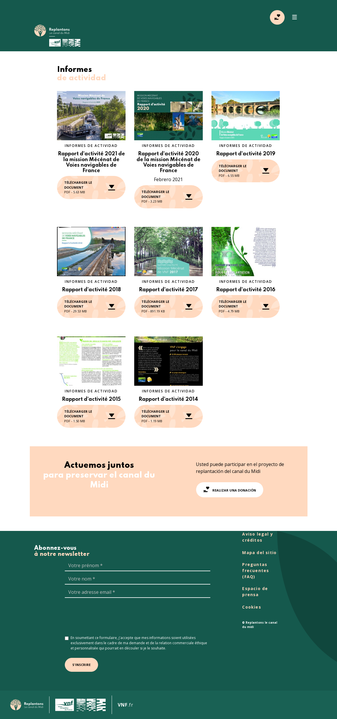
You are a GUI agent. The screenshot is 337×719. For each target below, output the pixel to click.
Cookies (251, 607)
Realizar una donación (229, 489)
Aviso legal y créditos (257, 537)
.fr (125, 705)
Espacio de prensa (255, 591)
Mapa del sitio (259, 552)
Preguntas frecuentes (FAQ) (255, 570)
